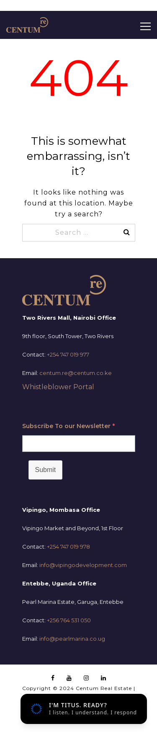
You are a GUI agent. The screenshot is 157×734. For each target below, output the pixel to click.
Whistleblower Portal (58, 387)
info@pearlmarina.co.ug (72, 638)
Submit (45, 469)
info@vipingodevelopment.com (83, 565)
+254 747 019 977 (68, 354)
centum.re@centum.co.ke (75, 373)
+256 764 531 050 (69, 620)
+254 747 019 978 (68, 546)
